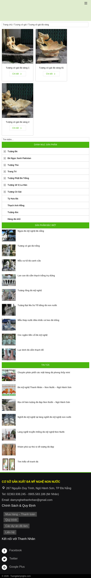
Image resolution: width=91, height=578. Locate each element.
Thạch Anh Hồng (16, 205)
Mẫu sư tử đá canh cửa (29, 261)
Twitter (13, 558)
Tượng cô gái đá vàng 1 (18, 68)
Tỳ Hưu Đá (13, 198)
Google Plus (17, 566)
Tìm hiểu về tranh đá (28, 461)
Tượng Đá (12, 151)
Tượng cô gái (20, 24)
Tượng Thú (13, 165)
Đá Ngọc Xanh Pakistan (19, 158)
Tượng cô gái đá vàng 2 (18, 122)
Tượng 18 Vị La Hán (17, 185)
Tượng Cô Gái (14, 192)
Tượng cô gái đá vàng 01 (51, 68)
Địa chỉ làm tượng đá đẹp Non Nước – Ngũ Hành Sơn (44, 402)
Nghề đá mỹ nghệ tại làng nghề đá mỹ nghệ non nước (44, 417)
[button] (86, 3)
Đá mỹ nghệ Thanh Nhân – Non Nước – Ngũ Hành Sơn (44, 387)
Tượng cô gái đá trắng (29, 246)
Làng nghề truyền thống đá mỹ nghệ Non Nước (41, 432)
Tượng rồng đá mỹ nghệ (29, 290)
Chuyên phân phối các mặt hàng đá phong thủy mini (44, 372)
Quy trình (11, 519)
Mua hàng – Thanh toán (20, 514)
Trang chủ (7, 24)
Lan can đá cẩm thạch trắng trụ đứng (36, 275)
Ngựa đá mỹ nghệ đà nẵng (31, 231)
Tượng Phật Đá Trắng (18, 178)
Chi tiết (15, 74)
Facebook (15, 550)
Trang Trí (12, 171)
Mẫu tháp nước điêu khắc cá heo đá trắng (38, 320)
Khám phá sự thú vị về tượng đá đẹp (36, 447)
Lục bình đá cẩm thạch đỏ (31, 350)
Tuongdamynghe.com (20, 576)
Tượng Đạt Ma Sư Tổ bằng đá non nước (37, 305)
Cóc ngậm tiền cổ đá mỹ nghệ (32, 335)
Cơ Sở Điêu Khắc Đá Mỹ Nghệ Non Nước (45, 10)
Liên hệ (10, 532)
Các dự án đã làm (16, 525)
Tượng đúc (13, 212)
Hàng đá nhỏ (14, 219)
